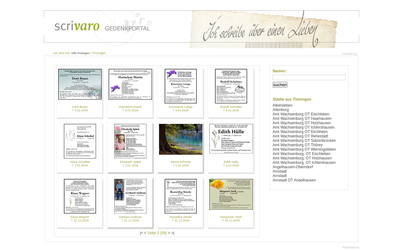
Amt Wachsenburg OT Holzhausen (302, 123)
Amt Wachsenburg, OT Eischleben (301, 154)
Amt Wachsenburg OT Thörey (298, 145)
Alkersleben (282, 105)
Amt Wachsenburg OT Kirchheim (300, 132)
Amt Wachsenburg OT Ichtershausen (304, 127)
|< (141, 233)
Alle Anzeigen (80, 53)
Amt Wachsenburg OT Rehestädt (300, 136)
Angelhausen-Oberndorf (293, 167)
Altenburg (281, 110)
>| (172, 233)
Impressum (351, 247)
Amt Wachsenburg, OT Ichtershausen (304, 162)
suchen (280, 84)
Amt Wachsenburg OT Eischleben (301, 114)
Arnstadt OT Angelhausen (294, 180)
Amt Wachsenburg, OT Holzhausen (302, 158)
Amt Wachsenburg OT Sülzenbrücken (304, 140)
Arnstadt (280, 171)
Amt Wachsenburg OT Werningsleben (304, 149)
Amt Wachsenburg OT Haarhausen (302, 118)
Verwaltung (349, 53)
